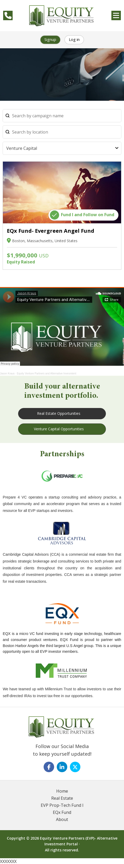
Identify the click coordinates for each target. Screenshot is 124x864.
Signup (50, 39)
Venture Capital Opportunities (59, 428)
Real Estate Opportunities (58, 413)
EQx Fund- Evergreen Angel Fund (50, 230)
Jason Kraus (7, 373)
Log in (74, 39)
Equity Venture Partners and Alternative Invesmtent (46, 373)
